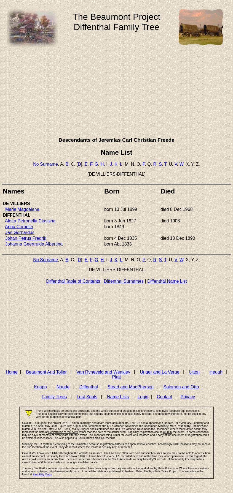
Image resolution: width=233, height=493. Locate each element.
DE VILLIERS (16, 203)
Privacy (188, 396)
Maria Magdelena (22, 209)
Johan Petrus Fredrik (25, 238)
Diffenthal (88, 387)
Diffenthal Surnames (124, 281)
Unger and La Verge (159, 372)
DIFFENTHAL (16, 215)
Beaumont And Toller (46, 372)
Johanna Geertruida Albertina (34, 244)
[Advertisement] (116, 93)
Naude (63, 387)
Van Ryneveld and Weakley (103, 372)
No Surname (45, 164)
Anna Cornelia (19, 226)
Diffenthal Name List (167, 281)
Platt (116, 377)
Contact (164, 396)
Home (12, 372)
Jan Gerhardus (19, 232)
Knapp (40, 387)
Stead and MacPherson (131, 387)
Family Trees (54, 396)
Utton (194, 372)
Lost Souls (87, 396)
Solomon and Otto (181, 387)
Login (143, 396)
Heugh (215, 372)
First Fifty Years (42, 474)
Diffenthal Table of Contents (73, 281)
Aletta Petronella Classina (30, 221)
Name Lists (118, 396)
